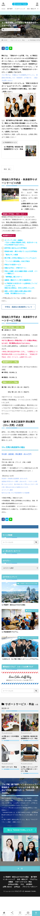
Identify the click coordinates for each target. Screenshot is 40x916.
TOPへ (36, 913)
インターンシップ (20, 9)
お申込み (17, 887)
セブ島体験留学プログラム (10, 632)
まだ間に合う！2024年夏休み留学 (10, 737)
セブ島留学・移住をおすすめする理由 (28, 583)
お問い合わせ (7, 887)
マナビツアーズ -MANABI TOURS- (25, 891)
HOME (5, 40)
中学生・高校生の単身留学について (18, 307)
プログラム (33, 879)
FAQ (22, 884)
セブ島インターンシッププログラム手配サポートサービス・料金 (29, 769)
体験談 (10, 882)
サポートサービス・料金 (11, 29)
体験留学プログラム (32, 610)
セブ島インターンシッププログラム (28, 637)
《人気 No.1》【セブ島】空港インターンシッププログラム (20, 659)
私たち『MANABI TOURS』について (20, 830)
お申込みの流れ (13, 884)
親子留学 (9, 9)
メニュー (20, 913)
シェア (12, 913)
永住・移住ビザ (31, 9)
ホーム (4, 913)
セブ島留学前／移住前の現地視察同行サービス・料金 (13, 148)
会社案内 (29, 884)
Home (3, 9)
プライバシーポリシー (29, 887)
